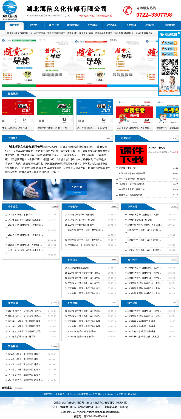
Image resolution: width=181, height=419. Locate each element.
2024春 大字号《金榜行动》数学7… (144, 268)
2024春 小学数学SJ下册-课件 (81, 214)
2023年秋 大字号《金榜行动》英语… (25, 321)
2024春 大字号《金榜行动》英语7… (25, 311)
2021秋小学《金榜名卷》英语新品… (135, 128)
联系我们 (150, 25)
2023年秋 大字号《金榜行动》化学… (145, 316)
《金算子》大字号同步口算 (132, 184)
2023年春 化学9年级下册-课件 (141, 321)
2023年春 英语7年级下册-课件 (22, 336)
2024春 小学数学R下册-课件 (81, 225)
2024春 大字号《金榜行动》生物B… (25, 369)
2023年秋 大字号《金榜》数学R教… (85, 240)
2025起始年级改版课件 (78, 268)
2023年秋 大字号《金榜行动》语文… (85, 288)
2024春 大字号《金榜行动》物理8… (84, 311)
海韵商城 (170, 25)
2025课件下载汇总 (156, 147)
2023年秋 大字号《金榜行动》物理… (85, 321)
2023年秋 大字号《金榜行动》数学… (145, 283)
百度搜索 (19, 388)
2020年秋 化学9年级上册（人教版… (144, 336)
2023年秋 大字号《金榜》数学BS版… (85, 230)
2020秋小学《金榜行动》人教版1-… (25, 245)
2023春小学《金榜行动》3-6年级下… (145, 240)
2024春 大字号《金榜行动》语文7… (84, 273)
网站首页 (14, 25)
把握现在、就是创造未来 (130, 194)
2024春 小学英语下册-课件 (140, 220)
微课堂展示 (73, 25)
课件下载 (54, 25)
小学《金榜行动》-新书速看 (132, 179)
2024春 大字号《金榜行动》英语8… (25, 316)
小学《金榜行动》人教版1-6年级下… (25, 250)
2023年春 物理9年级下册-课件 (82, 336)
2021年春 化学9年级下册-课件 (141, 331)
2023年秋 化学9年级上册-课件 (141, 326)
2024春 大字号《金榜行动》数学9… (144, 278)
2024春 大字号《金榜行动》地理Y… (25, 354)
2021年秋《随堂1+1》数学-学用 (53, 128)
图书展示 (93, 25)
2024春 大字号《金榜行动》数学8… (144, 273)
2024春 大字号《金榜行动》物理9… (84, 316)
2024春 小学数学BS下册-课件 (81, 220)
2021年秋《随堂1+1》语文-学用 (93, 128)
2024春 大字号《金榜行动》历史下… (25, 380)
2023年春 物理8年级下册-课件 (82, 331)
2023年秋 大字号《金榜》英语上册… (145, 225)
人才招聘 (131, 25)
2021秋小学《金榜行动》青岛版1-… (84, 245)
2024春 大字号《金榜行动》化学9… (144, 311)
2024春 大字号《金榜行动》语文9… (84, 283)
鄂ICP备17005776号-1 (95, 416)
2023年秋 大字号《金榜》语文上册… (25, 220)
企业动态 (112, 25)
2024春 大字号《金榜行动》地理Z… (25, 359)
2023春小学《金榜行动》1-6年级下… (25, 235)
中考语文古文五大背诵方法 (132, 189)
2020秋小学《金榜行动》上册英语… (145, 250)
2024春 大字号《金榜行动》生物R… (25, 374)
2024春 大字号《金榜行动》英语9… (144, 214)
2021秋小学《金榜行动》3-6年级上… (145, 230)
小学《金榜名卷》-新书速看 (132, 173)
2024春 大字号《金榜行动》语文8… (84, 278)
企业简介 (35, 25)
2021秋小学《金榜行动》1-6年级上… (25, 225)
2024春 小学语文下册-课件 (20, 214)
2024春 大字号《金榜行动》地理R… (25, 364)
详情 (176, 152)
